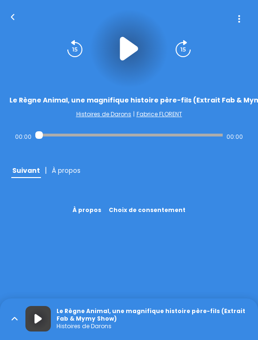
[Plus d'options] (239, 18)
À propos (87, 210)
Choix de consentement (147, 210)
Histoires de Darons (103, 114)
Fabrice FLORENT (159, 114)
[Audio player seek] (129, 135)
